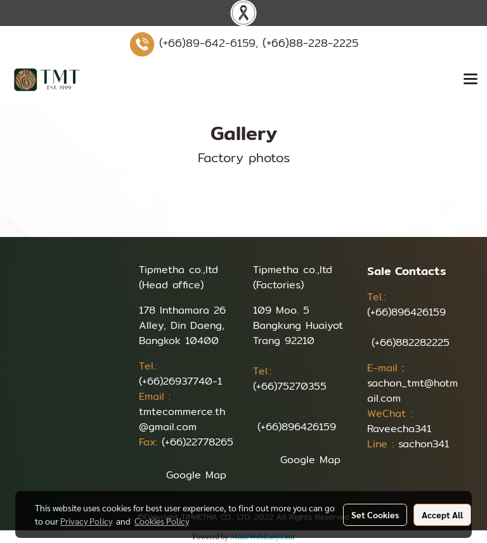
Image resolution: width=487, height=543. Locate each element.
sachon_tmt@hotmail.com (412, 390)
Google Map (196, 475)
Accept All (442, 514)
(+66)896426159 (296, 427)
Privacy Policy (86, 521)
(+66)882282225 (411, 342)
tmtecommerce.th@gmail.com (182, 419)
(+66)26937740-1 (180, 381)
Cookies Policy (161, 521)
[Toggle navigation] (470, 80)
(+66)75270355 (290, 386)
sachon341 (423, 444)
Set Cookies (375, 514)
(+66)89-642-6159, (208, 42)
